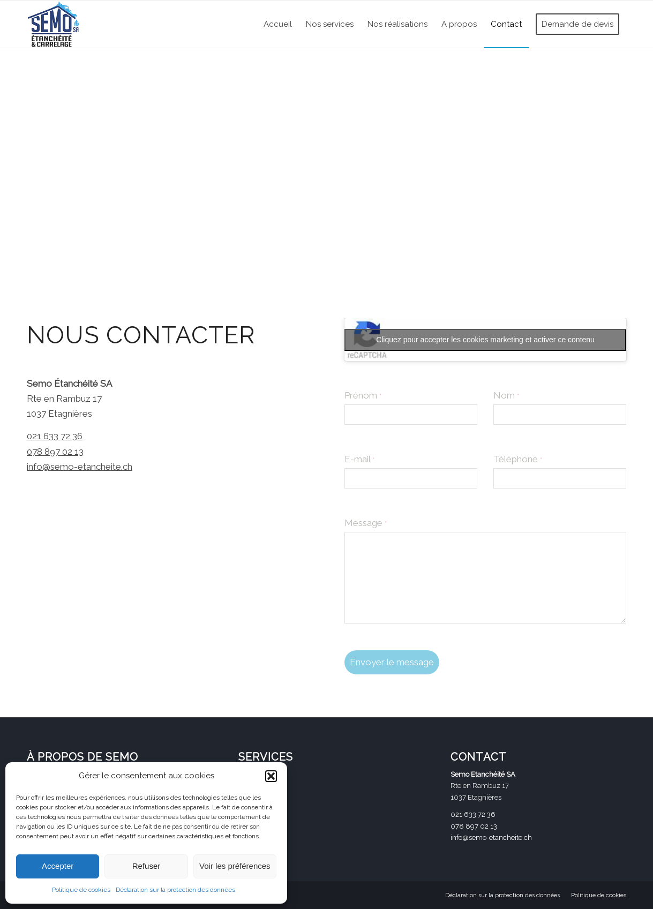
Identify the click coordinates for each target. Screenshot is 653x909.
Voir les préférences (235, 865)
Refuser (146, 865)
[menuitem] (278, 24)
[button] (271, 776)
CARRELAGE (258, 775)
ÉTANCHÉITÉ (258, 791)
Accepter (57, 865)
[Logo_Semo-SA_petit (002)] (53, 24)
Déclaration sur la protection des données (175, 889)
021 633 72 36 (54, 436)
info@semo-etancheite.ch (79, 466)
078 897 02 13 (55, 451)
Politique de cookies (81, 889)
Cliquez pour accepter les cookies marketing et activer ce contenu (485, 339)
